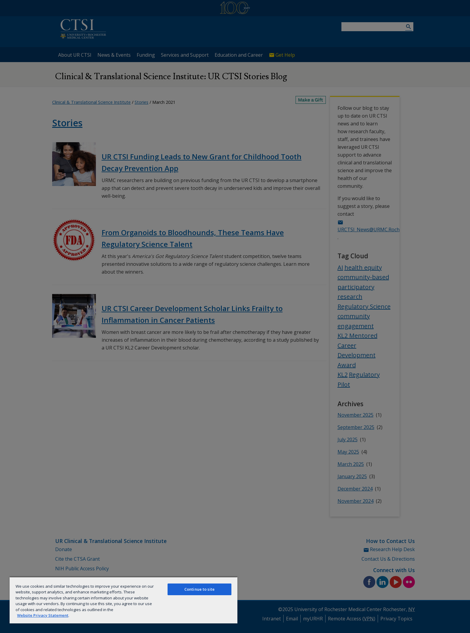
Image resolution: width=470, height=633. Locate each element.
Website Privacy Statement (42, 615)
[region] (123, 600)
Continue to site (199, 589)
